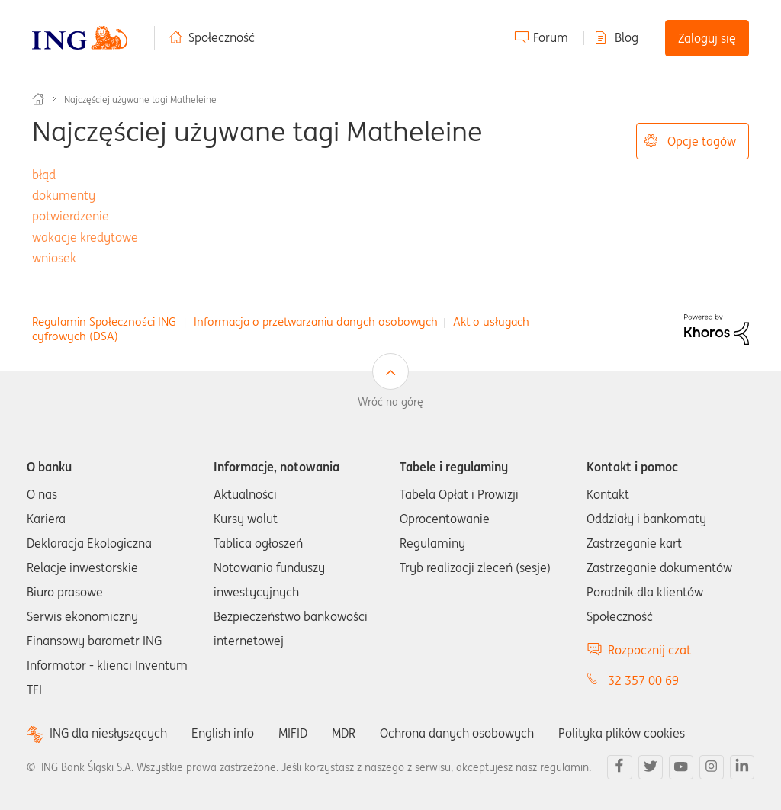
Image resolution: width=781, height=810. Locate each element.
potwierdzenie (70, 215)
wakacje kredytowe (85, 237)
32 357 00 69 (643, 680)
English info (222, 733)
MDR (343, 733)
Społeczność (221, 37)
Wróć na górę (390, 402)
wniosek (54, 257)
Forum (550, 37)
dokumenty (63, 195)
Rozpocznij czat (649, 649)
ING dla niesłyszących (108, 733)
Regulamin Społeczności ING (104, 321)
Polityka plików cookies (621, 733)
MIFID (292, 733)
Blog (626, 37)
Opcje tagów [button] (701, 141)
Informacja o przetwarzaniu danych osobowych (316, 321)
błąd (44, 174)
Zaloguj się (707, 38)
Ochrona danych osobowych (457, 733)
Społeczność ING (38, 99)
